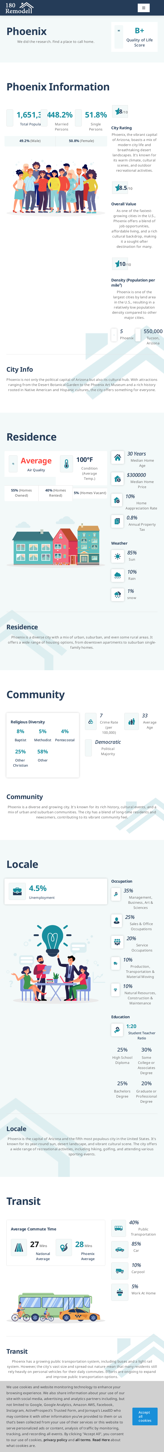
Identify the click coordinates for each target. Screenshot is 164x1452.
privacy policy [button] (55, 1439)
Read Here (101, 1439)
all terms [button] (83, 1439)
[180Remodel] (20, 3)
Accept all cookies (145, 1416)
